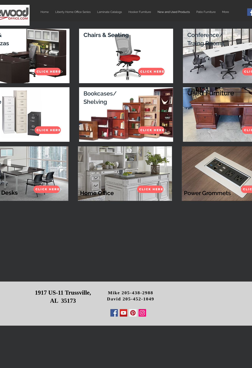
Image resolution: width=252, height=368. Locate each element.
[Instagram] (142, 313)
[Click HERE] (48, 71)
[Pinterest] (133, 313)
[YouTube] (123, 313)
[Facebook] (114, 313)
